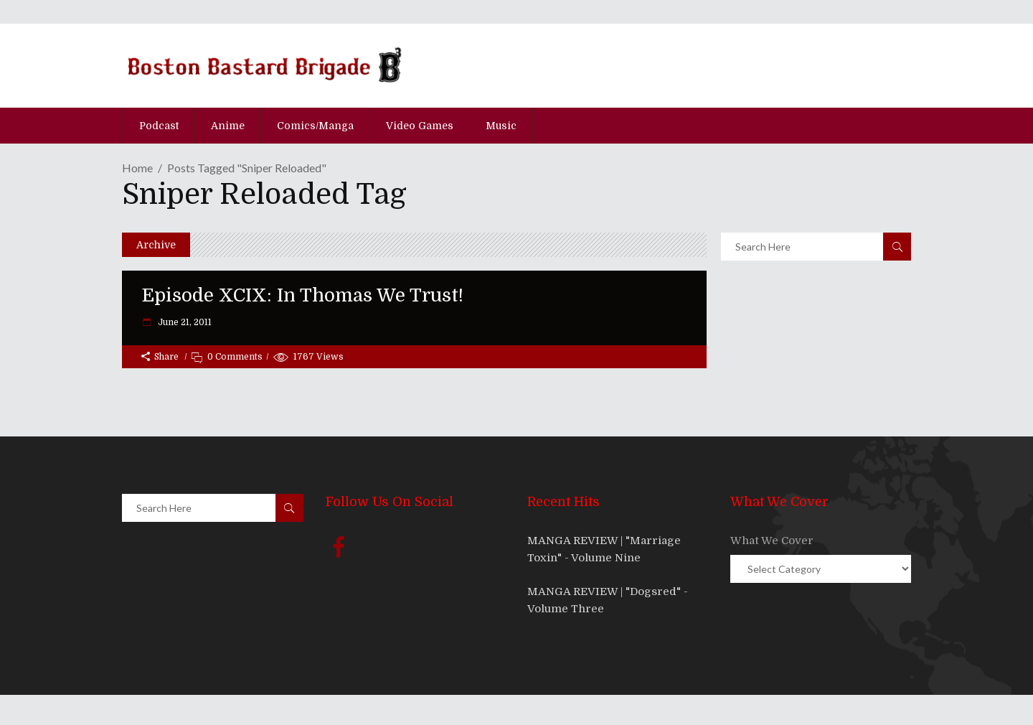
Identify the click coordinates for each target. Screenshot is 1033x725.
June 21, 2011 (184, 322)
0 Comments (235, 357)
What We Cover (771, 540)
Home (137, 167)
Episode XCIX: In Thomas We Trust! (302, 295)
